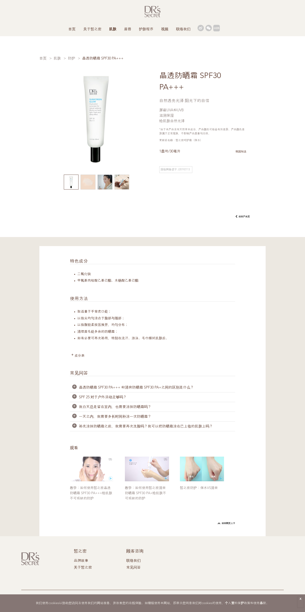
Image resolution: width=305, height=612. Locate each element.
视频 (164, 29)
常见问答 (133, 568)
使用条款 (259, 603)
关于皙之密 (92, 29)
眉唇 (127, 29)
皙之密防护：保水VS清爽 (199, 488)
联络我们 (183, 29)
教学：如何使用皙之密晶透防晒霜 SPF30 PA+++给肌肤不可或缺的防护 (91, 494)
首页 (72, 29)
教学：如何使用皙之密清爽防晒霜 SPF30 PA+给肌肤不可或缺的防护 (145, 494)
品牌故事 (81, 561)
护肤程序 (146, 29)
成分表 (80, 356)
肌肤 (112, 29)
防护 (71, 58)
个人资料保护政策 (237, 603)
